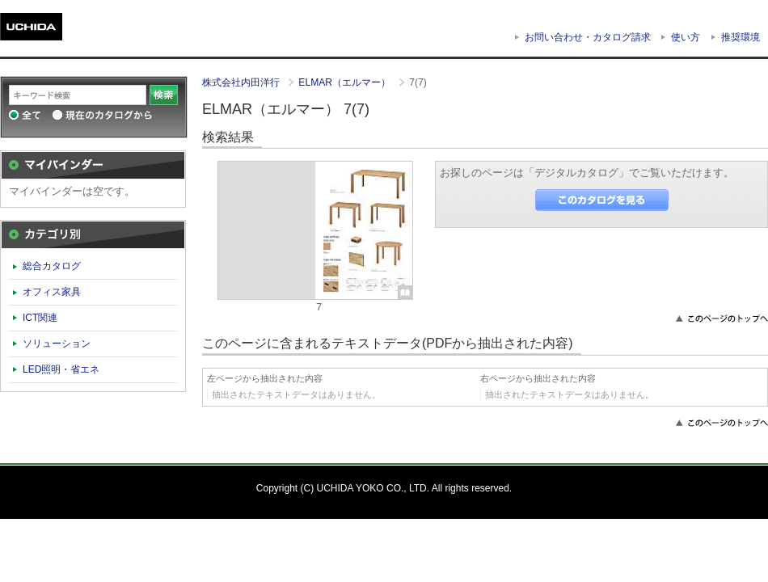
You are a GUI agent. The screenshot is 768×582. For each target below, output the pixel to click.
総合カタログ (52, 266)
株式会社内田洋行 (242, 82)
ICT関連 (40, 317)
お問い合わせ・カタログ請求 (588, 37)
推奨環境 (740, 37)
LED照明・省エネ (61, 369)
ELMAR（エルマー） (345, 82)
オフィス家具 (52, 291)
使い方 (685, 37)
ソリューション (57, 343)
